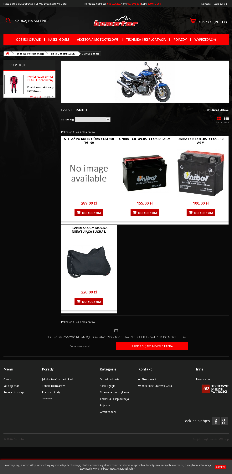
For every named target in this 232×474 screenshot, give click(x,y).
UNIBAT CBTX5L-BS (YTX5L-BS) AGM (201, 141)
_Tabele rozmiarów (112, 418)
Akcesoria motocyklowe (97, 39)
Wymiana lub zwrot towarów (60, 405)
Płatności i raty (51, 392)
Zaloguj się (220, 3)
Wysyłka (47, 399)
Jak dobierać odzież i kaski (58, 379)
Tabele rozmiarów (53, 386)
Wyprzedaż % (205, 39)
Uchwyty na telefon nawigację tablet (112, 433)
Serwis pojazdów (206, 386)
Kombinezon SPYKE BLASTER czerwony (40, 78)
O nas (7, 379)
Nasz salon (203, 379)
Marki (103, 425)
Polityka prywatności (55, 412)
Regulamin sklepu (14, 392)
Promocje (16, 65)
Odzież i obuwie (28, 39)
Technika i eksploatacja (146, 39)
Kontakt (205, 3)
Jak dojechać (11, 386)
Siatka (219, 120)
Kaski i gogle (58, 39)
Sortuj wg (67, 119)
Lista (226, 120)
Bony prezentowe (14, 399)
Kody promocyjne (14, 405)
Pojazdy (180, 39)
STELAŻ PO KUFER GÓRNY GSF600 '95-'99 (89, 141)
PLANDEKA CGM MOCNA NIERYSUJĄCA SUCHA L (88, 230)
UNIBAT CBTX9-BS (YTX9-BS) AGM (145, 139)
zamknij (220, 466)
